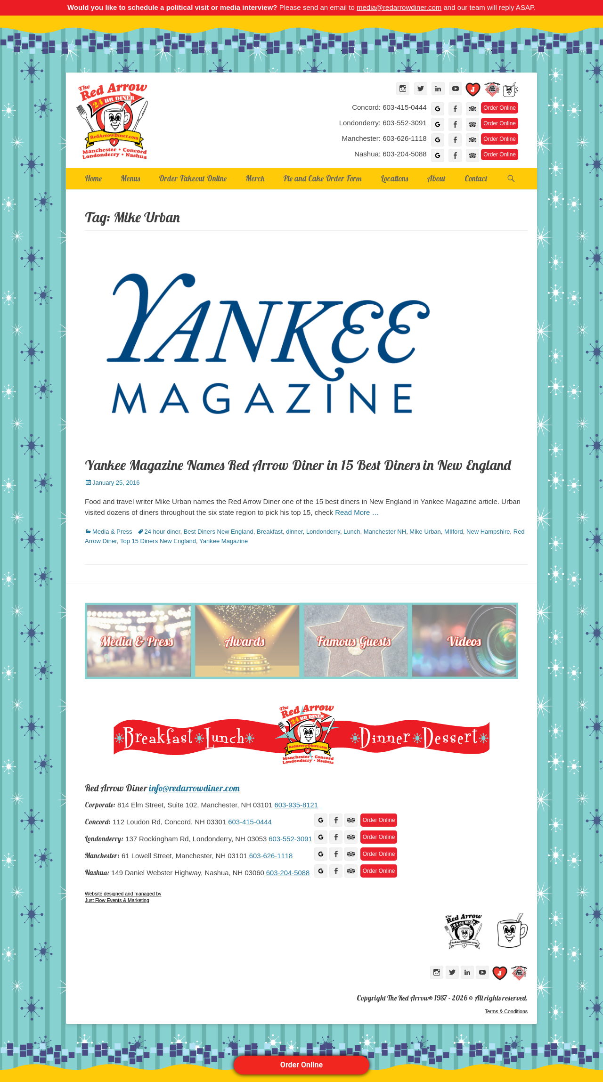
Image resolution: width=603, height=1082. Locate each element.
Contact (476, 178)
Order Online (301, 1064)
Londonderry (323, 531)
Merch (254, 178)
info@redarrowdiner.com (194, 788)
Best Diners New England (218, 531)
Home (93, 178)
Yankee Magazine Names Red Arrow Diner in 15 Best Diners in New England (298, 465)
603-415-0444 (249, 822)
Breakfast (270, 531)
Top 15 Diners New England (158, 541)
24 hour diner (162, 531)
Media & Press (112, 531)
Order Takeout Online (193, 178)
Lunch (351, 531)
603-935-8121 (296, 805)
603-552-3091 (290, 839)
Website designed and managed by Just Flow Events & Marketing (123, 897)
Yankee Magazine (223, 541)
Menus (130, 178)
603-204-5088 (288, 873)
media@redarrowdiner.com (399, 7)
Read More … (357, 512)
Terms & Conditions (506, 1011)
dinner (294, 531)
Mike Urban (424, 531)
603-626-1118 (271, 856)
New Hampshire (488, 531)
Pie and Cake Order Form (322, 178)
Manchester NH (385, 531)
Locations (394, 178)
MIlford (453, 531)
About (436, 178)
